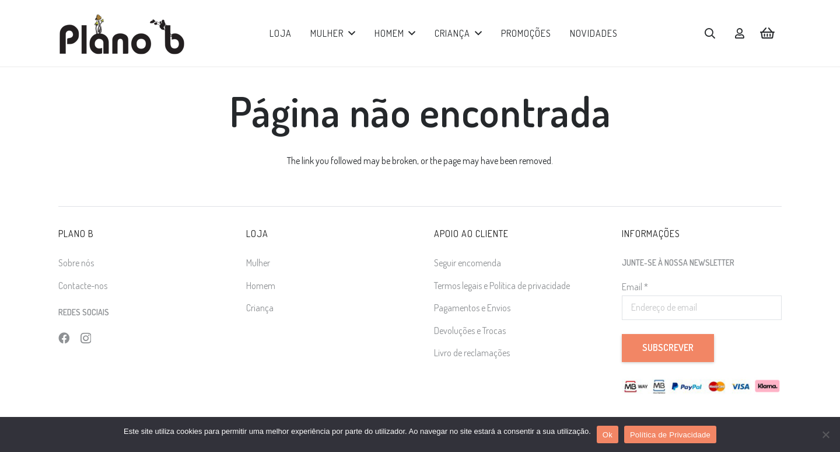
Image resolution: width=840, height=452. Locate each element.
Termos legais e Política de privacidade (502, 285)
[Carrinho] (768, 33)
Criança (260, 308)
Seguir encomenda (467, 263)
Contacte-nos (82, 285)
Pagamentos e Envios (472, 308)
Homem (260, 285)
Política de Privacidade (670, 434)
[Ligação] (739, 33)
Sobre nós (76, 263)
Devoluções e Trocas (470, 330)
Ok (607, 434)
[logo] (121, 33)
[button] (350, 33)
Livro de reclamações (472, 353)
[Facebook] (63, 337)
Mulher (258, 263)
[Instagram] (85, 338)
